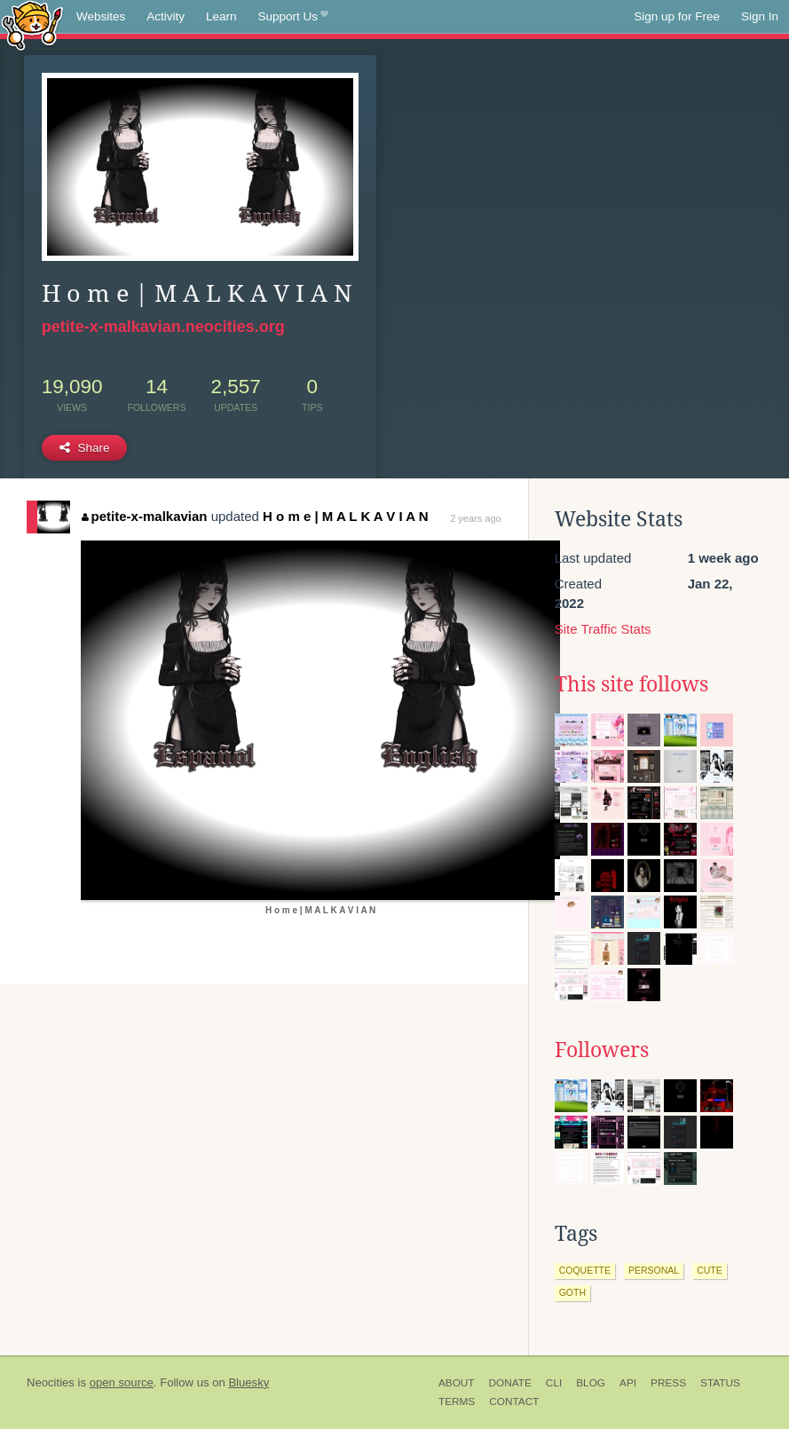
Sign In (759, 16)
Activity (165, 16)
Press (668, 1383)
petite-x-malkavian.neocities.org (163, 327)
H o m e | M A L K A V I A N (345, 516)
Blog (590, 1383)
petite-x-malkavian (144, 516)
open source (122, 1382)
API (627, 1383)
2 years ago (475, 518)
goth (572, 1292)
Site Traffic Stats (603, 628)
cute (709, 1270)
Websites (100, 16)
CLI (554, 1383)
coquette (585, 1270)
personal (653, 1270)
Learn (221, 16)
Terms (456, 1401)
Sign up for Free (677, 16)
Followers (602, 1050)
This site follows (631, 684)
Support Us (293, 17)
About (456, 1383)
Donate (510, 1383)
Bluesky (248, 1382)
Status (720, 1383)
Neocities (51, 1382)
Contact (514, 1401)
